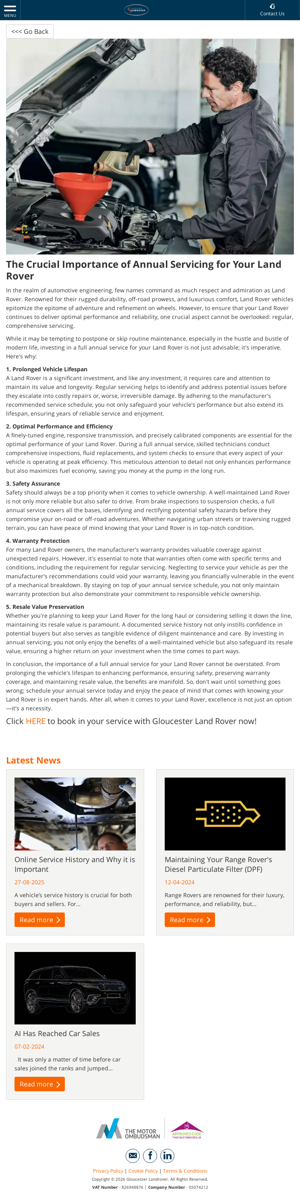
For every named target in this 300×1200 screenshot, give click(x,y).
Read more (40, 919)
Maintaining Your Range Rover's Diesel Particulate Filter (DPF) (218, 864)
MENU (10, 11)
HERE (36, 721)
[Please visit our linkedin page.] (167, 1157)
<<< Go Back (29, 31)
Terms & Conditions (185, 1171)
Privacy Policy (108, 1171)
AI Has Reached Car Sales (57, 1034)
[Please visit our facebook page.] (150, 1157)
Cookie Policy (143, 1171)
